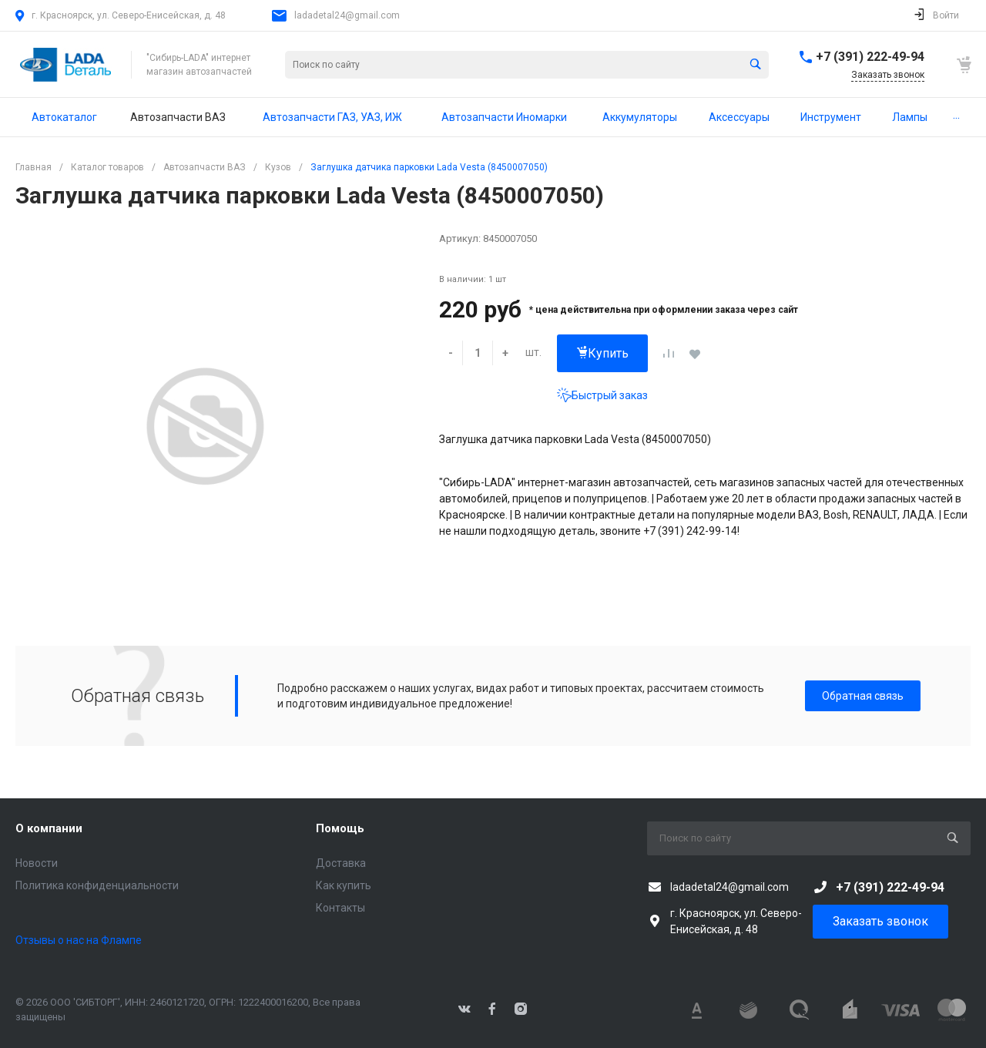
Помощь (340, 828)
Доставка (341, 863)
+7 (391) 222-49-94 (870, 56)
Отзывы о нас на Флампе (78, 940)
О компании (48, 828)
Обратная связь (863, 696)
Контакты (340, 908)
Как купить (343, 885)
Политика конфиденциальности (97, 885)
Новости (36, 863)
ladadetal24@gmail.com (347, 15)
